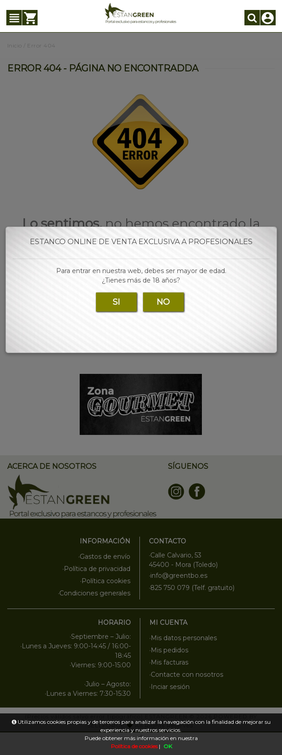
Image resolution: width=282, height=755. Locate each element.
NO (163, 302)
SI (116, 302)
